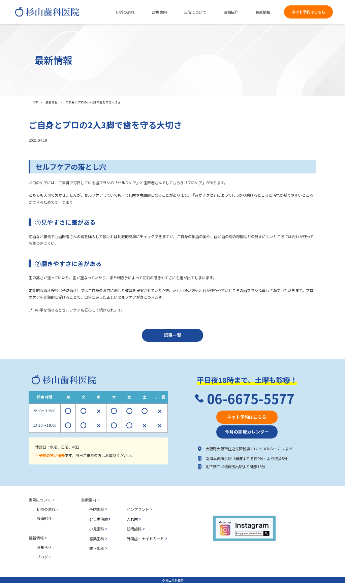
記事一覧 (172, 335)
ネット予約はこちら (308, 11)
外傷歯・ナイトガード (145, 538)
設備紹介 (44, 518)
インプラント (138, 509)
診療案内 (88, 500)
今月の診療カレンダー (247, 431)
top (35, 102)
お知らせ (44, 547)
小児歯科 (96, 528)
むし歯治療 (98, 519)
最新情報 (51, 102)
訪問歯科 (134, 528)
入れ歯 (132, 519)
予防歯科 (96, 509)
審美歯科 (96, 538)
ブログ (42, 556)
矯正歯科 (96, 548)
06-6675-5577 (250, 399)
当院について (40, 500)
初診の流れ (46, 509)
